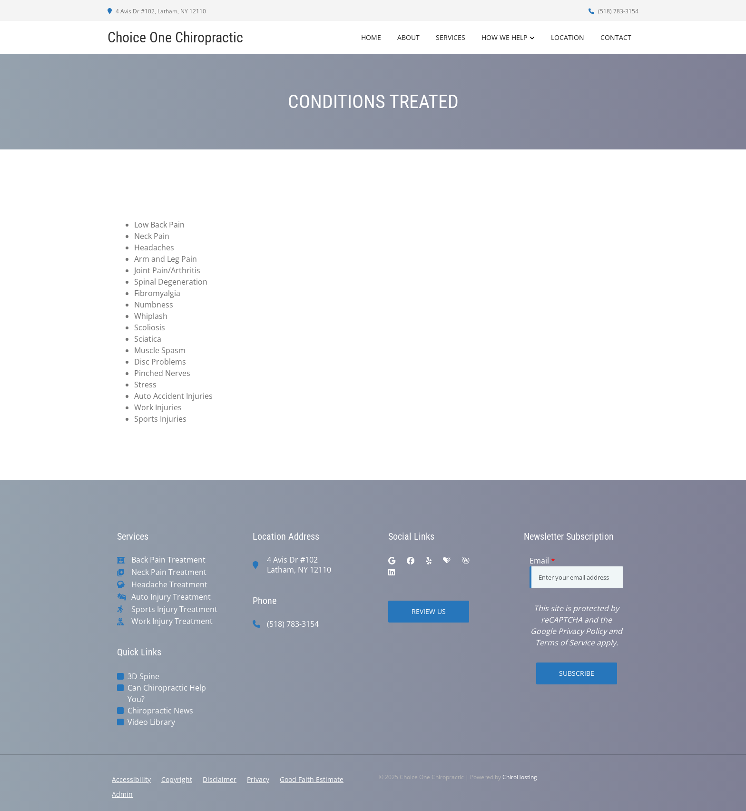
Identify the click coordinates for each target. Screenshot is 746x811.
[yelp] (429, 560)
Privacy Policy (582, 631)
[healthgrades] (447, 560)
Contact (615, 37)
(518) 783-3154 (613, 11)
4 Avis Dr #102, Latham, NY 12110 (157, 11)
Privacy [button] (258, 779)
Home (371, 37)
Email (542, 560)
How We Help (504, 37)
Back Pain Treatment (168, 560)
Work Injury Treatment (172, 621)
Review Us (429, 611)
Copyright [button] (176, 779)
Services (450, 37)
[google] (391, 560)
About (408, 37)
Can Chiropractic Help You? (167, 693)
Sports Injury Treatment (174, 609)
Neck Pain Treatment (168, 572)
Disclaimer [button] (219, 779)
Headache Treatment (169, 585)
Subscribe (576, 673)
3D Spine (143, 676)
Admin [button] (122, 794)
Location (567, 37)
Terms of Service (565, 642)
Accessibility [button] (131, 779)
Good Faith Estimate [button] (312, 779)
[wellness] (466, 560)
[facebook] (410, 560)
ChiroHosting (519, 777)
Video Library (151, 722)
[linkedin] (391, 572)
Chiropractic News (160, 710)
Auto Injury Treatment (171, 597)
